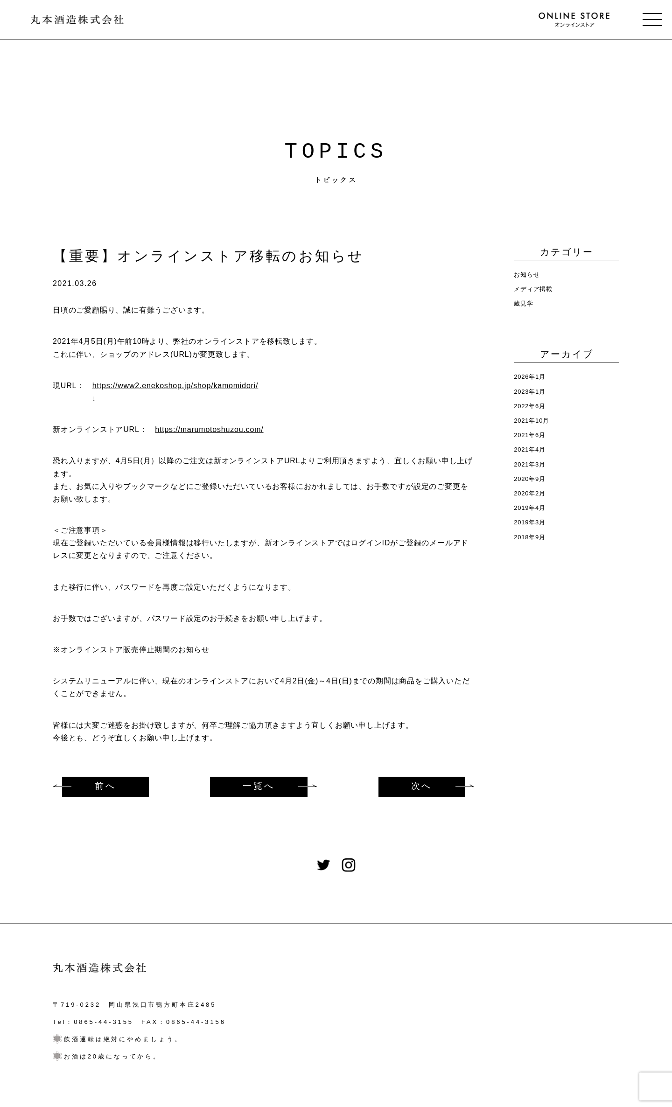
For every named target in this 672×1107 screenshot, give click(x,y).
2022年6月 (530, 406)
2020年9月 (530, 478)
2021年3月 (530, 464)
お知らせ (526, 274)
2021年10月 (531, 420)
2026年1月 (530, 376)
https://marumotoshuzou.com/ (209, 429)
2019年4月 (530, 507)
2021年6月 (530, 435)
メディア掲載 (533, 288)
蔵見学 (523, 303)
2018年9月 (530, 537)
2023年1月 (530, 391)
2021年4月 (530, 449)
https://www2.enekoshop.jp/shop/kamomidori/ (175, 386)
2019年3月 (530, 522)
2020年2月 (530, 493)
